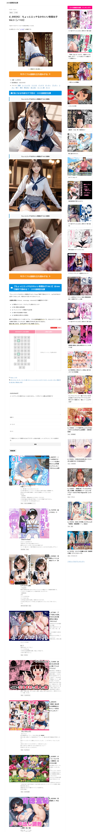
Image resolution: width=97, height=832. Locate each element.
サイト (11, 430)
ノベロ (21, 29)
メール (12, 423)
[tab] (22, 330)
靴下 (21, 381)
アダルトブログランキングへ (76, 553)
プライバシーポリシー (40, 822)
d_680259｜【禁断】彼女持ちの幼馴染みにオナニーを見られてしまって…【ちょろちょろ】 (47, 606)
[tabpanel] (35, 351)
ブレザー (51, 85)
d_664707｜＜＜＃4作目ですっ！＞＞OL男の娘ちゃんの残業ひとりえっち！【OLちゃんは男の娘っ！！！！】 (47, 457)
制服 (19, 85)
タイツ (39, 87)
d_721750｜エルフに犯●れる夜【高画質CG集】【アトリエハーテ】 (79, 543)
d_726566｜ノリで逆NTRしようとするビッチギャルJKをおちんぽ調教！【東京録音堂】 (79, 425)
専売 (15, 87)
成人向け (26, 87)
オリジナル (13, 379)
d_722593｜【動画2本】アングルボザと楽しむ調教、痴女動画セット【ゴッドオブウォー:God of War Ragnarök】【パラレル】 (79, 484)
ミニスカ (32, 85)
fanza (12, 377)
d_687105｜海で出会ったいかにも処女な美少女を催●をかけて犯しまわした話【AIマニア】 (47, 787)
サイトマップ (50, 822)
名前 (12, 416)
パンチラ (38, 85)
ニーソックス (25, 85)
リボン (57, 85)
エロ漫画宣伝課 (12, 2)
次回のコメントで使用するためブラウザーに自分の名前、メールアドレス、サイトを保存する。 (34, 438)
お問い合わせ (58, 822)
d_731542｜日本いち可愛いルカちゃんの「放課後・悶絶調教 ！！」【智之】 (79, 514)
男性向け (20, 87)
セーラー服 (33, 87)
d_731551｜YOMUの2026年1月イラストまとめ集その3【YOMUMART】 (79, 454)
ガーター (45, 85)
